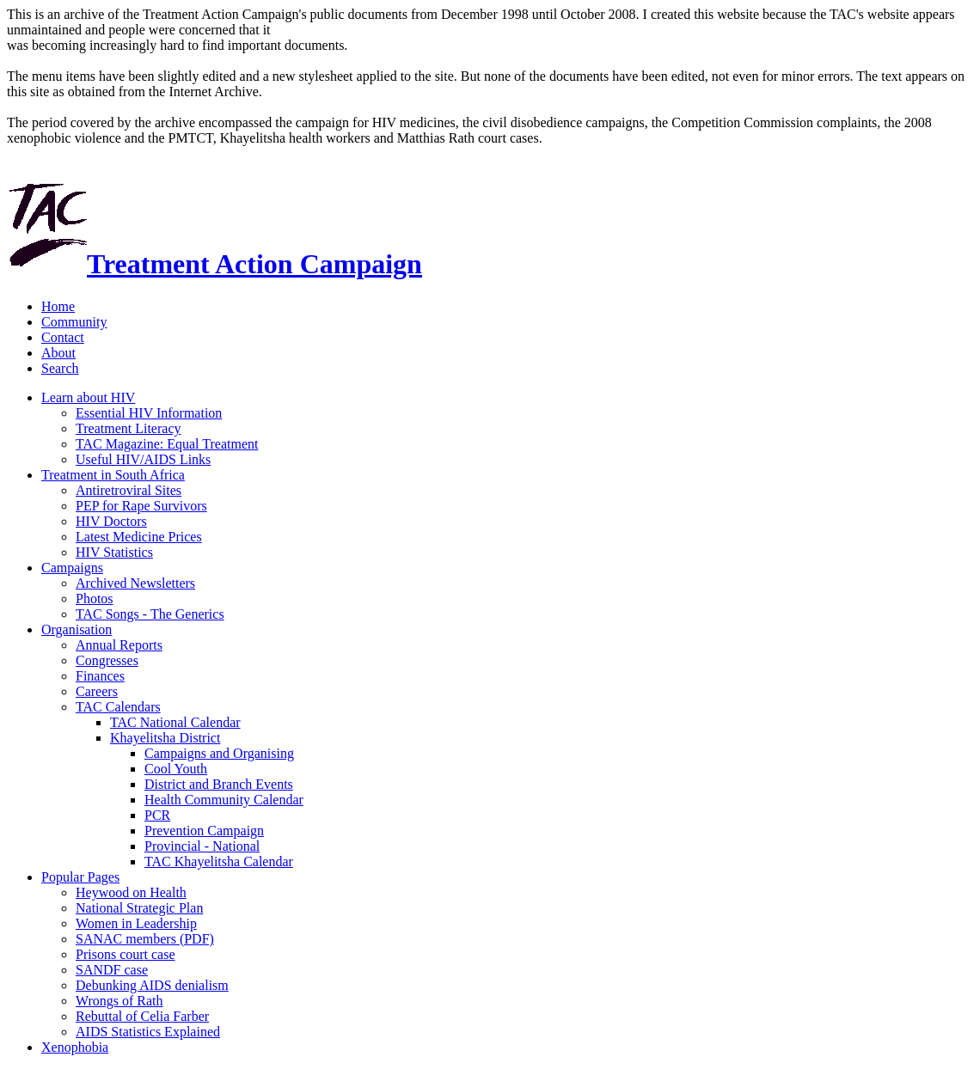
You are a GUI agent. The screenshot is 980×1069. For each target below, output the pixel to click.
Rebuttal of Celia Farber (142, 1016)
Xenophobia (74, 1047)
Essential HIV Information (149, 413)
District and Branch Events (218, 784)
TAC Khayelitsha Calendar (218, 861)
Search (60, 368)
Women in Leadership (136, 923)
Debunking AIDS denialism (152, 985)
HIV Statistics (114, 552)
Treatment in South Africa (113, 474)
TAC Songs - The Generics (150, 614)
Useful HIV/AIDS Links (143, 459)
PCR (157, 815)
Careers (97, 691)
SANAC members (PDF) (145, 939)
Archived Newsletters (135, 583)
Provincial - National (202, 846)
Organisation (76, 629)
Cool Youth (175, 768)
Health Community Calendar (223, 799)
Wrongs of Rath (119, 1000)
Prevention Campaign (204, 830)
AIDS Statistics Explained (148, 1031)
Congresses (107, 660)
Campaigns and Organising (219, 753)
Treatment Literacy (128, 428)
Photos (94, 598)
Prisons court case (125, 954)
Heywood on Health (131, 892)
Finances (100, 676)
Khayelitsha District (165, 737)
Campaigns (72, 567)
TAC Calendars (118, 706)
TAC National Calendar (175, 722)
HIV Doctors (111, 521)
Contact (62, 337)
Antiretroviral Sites (128, 490)
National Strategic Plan (139, 908)
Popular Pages (80, 877)
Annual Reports (119, 645)
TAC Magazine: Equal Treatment (167, 444)
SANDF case (112, 969)
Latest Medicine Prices (139, 536)
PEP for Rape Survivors (141, 505)
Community (74, 322)
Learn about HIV (88, 397)
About (58, 352)
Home (58, 306)
